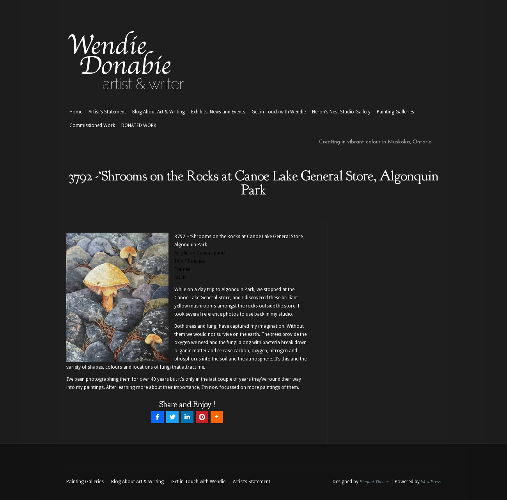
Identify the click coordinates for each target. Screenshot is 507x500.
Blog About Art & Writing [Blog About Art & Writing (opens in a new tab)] (158, 112)
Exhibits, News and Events (218, 112)
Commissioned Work (92, 125)
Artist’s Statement (107, 112)
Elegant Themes (375, 481)
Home (75, 112)
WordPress (431, 481)
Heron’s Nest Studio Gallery (341, 112)
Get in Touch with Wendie (279, 112)
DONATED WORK (138, 125)
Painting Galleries (395, 112)
